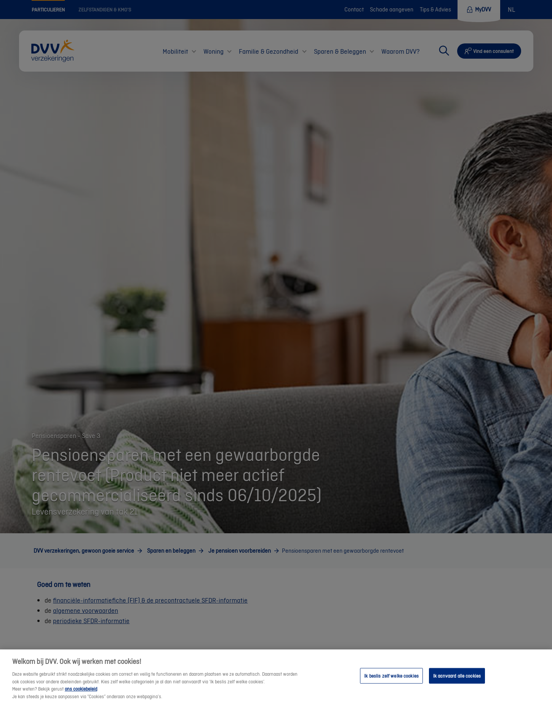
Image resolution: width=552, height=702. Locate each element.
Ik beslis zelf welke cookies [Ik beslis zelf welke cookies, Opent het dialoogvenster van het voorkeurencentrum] (391, 679)
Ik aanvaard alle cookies (457, 679)
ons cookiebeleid (81, 692)
